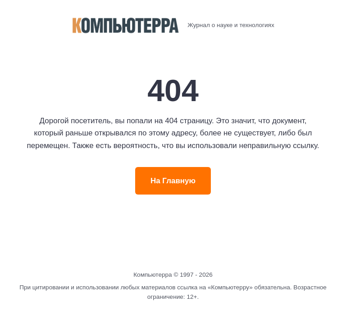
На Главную (173, 180)
